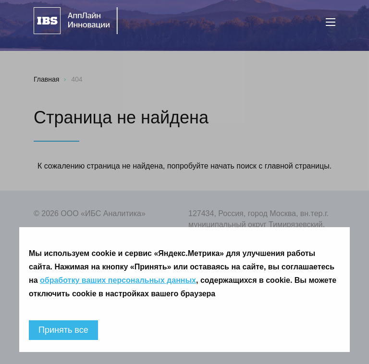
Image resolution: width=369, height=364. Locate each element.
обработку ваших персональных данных (118, 280)
